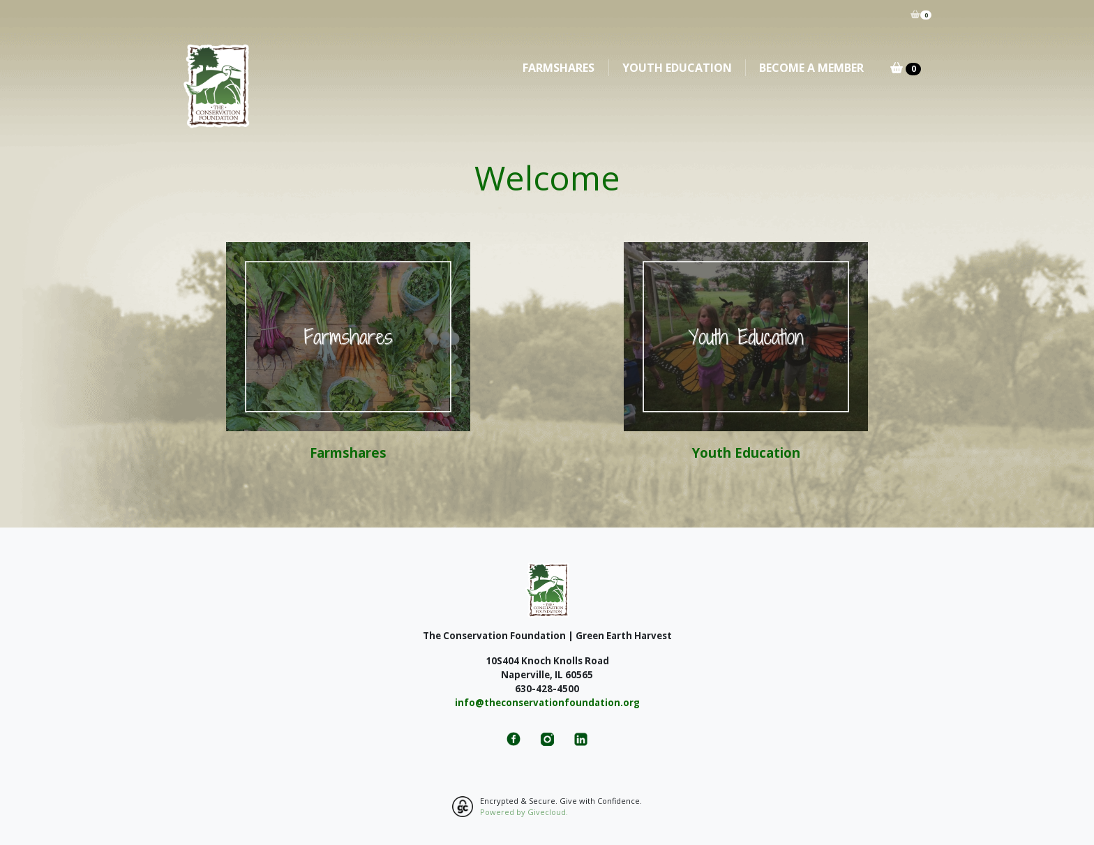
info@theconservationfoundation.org (547, 702)
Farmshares (558, 67)
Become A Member (811, 67)
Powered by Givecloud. (524, 812)
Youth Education (677, 67)
